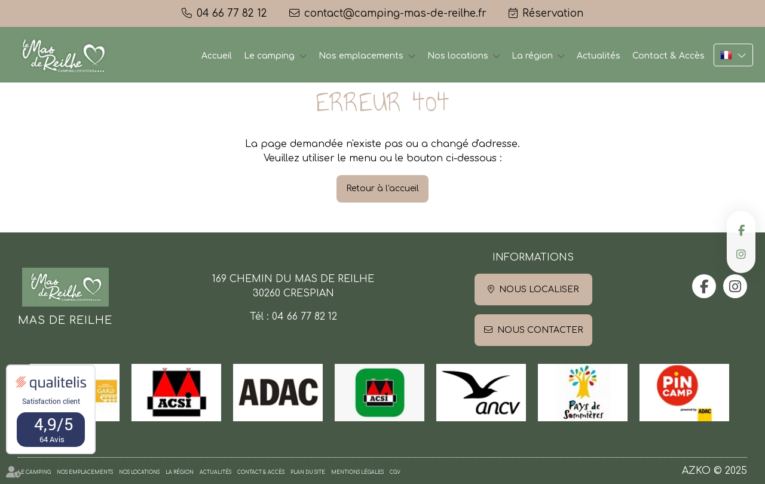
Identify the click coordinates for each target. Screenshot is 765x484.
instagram (741, 254)
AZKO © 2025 (714, 470)
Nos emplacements (361, 55)
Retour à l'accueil (382, 188)
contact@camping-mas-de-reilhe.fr (395, 13)
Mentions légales (357, 472)
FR (733, 55)
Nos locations (457, 55)
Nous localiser (539, 289)
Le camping (269, 55)
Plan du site (307, 472)
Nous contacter (540, 330)
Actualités (598, 55)
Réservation (552, 13)
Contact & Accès (668, 55)
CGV (395, 472)
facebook (741, 230)
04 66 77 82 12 (304, 316)
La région (532, 55)
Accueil (216, 55)
